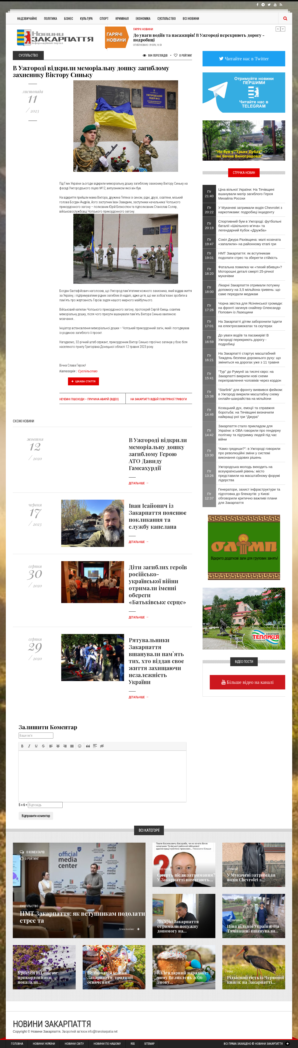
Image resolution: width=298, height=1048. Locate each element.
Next (283, 29)
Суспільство (166, 18)
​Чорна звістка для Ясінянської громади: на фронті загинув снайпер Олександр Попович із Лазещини (250, 307)
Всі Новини (191, 18)
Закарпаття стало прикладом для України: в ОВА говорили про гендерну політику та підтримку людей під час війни (249, 432)
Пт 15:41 (209, 376)
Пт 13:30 (209, 453)
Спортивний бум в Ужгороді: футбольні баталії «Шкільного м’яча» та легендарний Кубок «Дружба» (249, 225)
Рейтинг (183, 55)
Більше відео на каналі (250, 682)
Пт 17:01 (209, 323)
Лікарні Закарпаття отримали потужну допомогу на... (178, 926)
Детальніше (139, 483)
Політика (50, 18)
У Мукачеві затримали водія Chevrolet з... (251, 877)
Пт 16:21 (209, 357)
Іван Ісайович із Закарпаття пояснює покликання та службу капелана (157, 516)
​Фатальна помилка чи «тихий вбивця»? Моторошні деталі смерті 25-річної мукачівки (250, 271)
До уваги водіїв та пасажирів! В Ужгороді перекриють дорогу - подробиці (198, 37)
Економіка (143, 18)
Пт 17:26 (209, 307)
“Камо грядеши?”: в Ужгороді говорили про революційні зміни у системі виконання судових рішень (249, 453)
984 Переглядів (155, 55)
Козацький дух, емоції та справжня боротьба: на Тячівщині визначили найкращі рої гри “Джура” (246, 412)
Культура (86, 18)
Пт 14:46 (209, 412)
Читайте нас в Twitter (246, 58)
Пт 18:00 (209, 289)
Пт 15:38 (209, 394)
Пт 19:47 (209, 241)
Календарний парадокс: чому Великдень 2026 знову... (182, 977)
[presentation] (22, 746)
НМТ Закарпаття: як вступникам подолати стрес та (77, 916)
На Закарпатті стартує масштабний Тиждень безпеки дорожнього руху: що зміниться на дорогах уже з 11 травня (249, 357)
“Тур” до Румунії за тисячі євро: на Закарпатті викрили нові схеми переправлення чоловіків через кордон (249, 376)
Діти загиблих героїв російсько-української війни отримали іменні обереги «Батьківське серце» (158, 584)
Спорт (104, 18)
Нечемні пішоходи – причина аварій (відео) (89, 399)
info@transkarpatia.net (103, 1031)
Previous (278, 29)
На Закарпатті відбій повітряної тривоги (158, 399)
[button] (22, 746)
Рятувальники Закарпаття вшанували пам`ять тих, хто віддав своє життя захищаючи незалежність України (156, 660)
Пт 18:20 (209, 271)
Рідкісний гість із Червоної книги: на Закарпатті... (255, 980)
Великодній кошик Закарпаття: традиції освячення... (110, 977)
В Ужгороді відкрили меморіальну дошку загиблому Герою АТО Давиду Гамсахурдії (158, 453)
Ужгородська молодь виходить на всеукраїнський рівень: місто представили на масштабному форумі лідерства (249, 473)
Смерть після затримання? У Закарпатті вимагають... (186, 877)
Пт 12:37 (209, 496)
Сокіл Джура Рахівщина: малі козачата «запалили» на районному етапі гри (249, 241)
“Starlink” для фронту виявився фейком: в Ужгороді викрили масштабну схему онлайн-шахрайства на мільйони (250, 394)
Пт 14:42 (209, 432)
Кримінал (122, 18)
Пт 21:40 (209, 194)
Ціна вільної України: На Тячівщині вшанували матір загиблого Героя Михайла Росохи (246, 193)
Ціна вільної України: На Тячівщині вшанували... (253, 928)
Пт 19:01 (209, 255)
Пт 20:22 (209, 210)
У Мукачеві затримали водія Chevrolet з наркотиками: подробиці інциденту (250, 210)
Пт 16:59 (209, 339)
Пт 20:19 (209, 225)
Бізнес (68, 18)
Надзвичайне (27, 18)
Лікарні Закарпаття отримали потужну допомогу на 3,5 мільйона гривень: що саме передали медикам (249, 289)
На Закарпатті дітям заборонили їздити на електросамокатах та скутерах (250, 323)
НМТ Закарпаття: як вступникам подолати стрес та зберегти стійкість (248, 255)
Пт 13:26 (209, 473)
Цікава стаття (83, 381)
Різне (230, 971)
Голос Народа (164, 869)
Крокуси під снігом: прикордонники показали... (37, 977)
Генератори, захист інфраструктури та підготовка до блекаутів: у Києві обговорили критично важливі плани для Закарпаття (249, 496)
